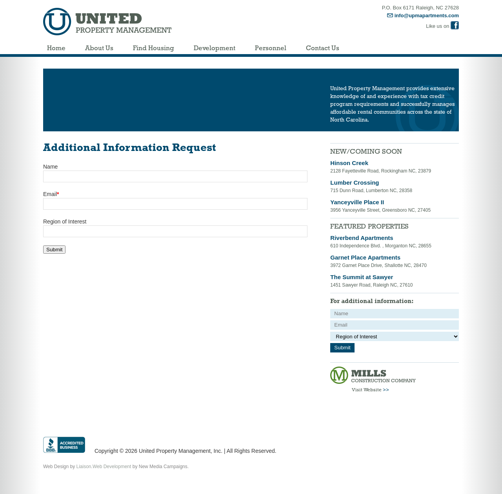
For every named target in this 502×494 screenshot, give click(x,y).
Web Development (112, 466)
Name (50, 166)
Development (214, 48)
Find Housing (153, 48)
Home (56, 48)
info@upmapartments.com (423, 15)
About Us (99, 48)
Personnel (270, 48)
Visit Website (370, 389)
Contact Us (322, 48)
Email (51, 194)
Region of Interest (65, 221)
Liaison (83, 466)
